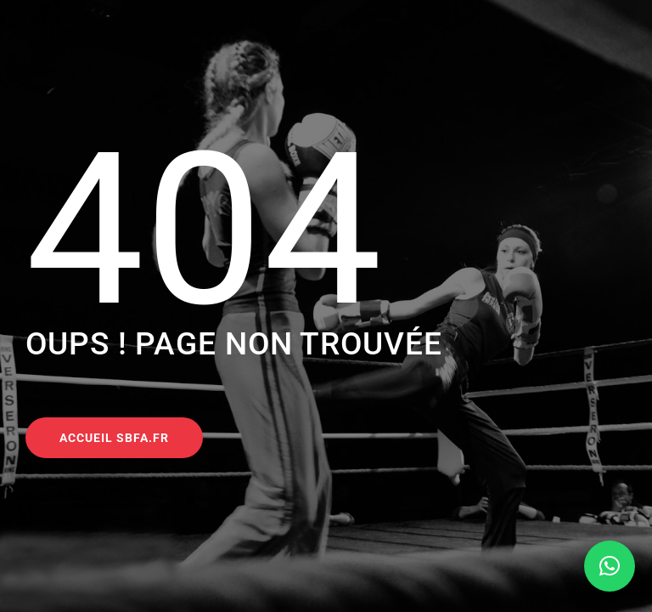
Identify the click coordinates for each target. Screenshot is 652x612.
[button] (609, 566)
